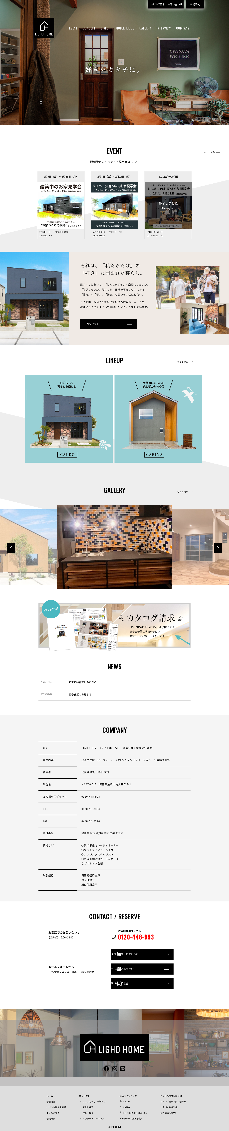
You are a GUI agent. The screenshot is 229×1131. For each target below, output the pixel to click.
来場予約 (195, 4)
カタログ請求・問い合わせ (173, 1097)
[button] (218, 548)
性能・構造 (88, 1109)
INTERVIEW (164, 28)
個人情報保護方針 (168, 1109)
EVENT (73, 28)
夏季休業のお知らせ (80, 694)
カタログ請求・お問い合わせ (166, 4)
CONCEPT (89, 28)
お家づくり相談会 (130, 982)
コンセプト (92, 324)
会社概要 (51, 1114)
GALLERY (145, 28)
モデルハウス (53, 1109)
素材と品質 (88, 1103)
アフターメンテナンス (93, 1114)
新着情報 (51, 1097)
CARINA (126, 1103)
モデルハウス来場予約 (133, 967)
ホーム (50, 1092)
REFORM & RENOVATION (135, 1109)
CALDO (126, 1097)
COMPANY (182, 28)
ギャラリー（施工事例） (131, 1114)
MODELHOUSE (125, 28)
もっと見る (209, 152)
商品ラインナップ (128, 1092)
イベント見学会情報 (56, 1103)
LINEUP (105, 28)
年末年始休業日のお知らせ (84, 682)
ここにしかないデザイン (94, 1097)
